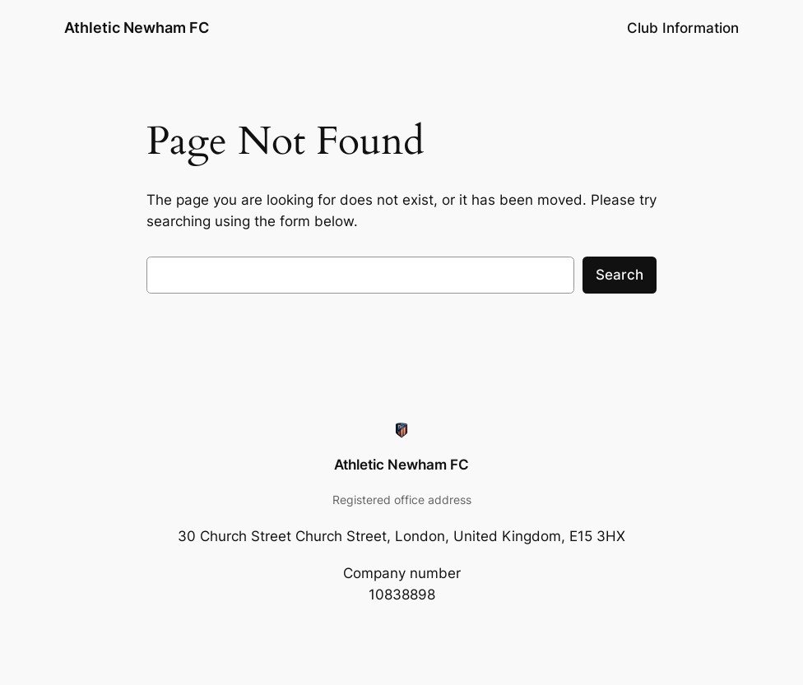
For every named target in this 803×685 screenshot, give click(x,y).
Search (619, 274)
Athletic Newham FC (136, 27)
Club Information (683, 28)
